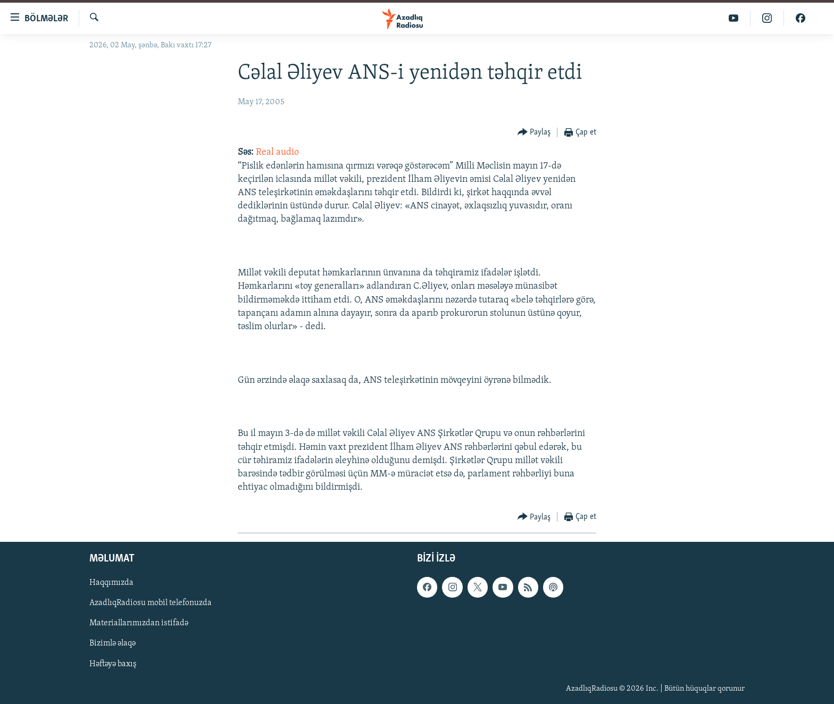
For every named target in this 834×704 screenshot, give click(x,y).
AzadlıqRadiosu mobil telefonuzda (150, 603)
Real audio (277, 152)
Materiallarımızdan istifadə (138, 623)
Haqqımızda (111, 583)
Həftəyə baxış (113, 664)
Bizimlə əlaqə (112, 644)
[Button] (534, 132)
